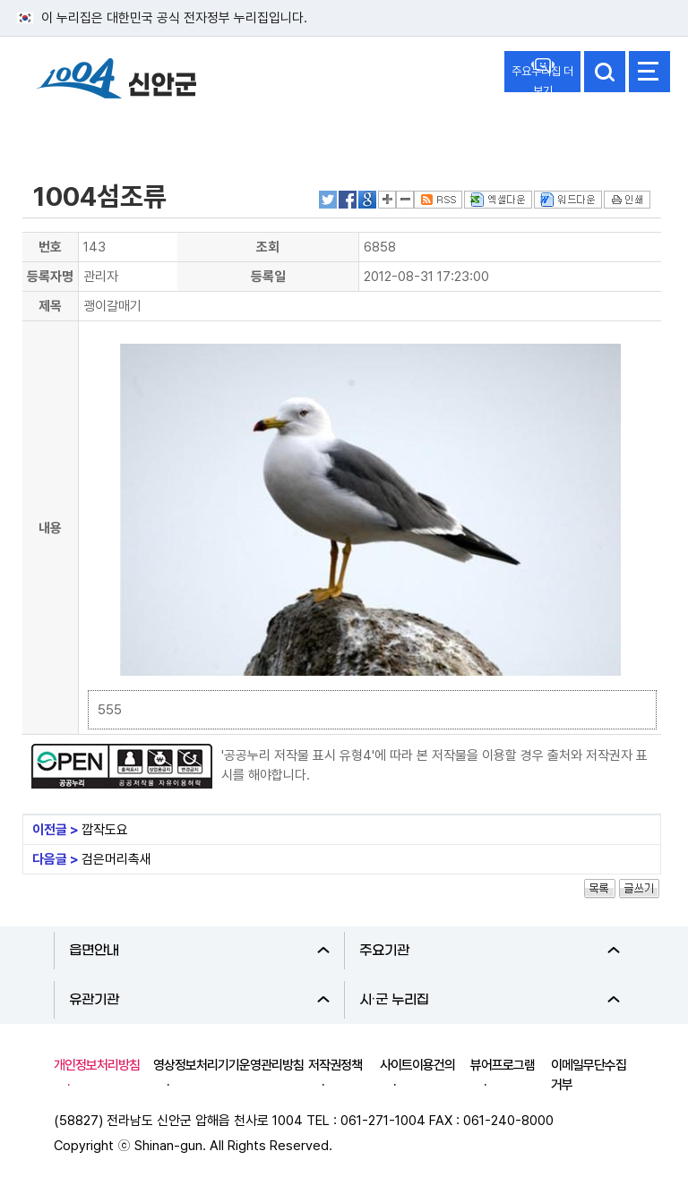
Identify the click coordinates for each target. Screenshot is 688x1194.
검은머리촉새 (116, 859)
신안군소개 (69, 127)
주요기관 (489, 950)
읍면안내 (199, 950)
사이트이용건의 (417, 1065)
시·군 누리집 (489, 1000)
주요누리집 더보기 (542, 78)
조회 (268, 247)
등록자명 (50, 277)
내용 (50, 528)
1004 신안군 (116, 81)
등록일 (268, 277)
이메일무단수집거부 (588, 1075)
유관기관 (199, 1000)
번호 (50, 247)
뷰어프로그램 (502, 1065)
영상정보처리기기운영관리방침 (228, 1065)
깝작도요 (105, 830)
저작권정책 (335, 1065)
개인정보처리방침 (97, 1065)
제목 (50, 306)
